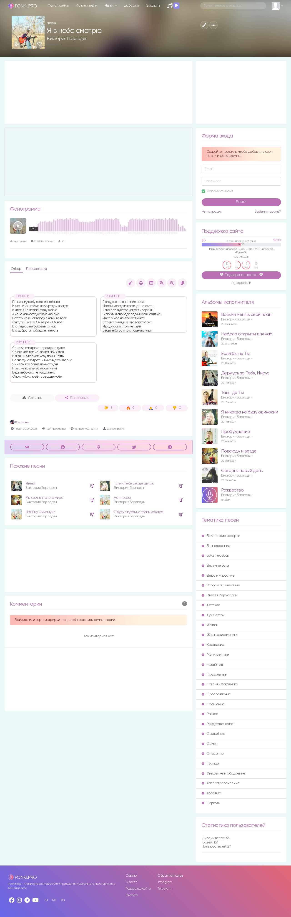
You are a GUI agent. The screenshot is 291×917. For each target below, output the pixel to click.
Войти (241, 202)
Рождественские (217, 724)
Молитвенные (215, 654)
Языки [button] (109, 5)
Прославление (216, 694)
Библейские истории (221, 536)
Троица (210, 763)
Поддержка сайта (138, 888)
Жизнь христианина (220, 635)
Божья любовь (215, 555)
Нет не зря (122, 497)
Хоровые (211, 793)
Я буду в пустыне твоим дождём (138, 512)
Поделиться (77, 398)
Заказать (153, 5)
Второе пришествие (221, 585)
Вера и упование (218, 575)
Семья (209, 743)
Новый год (212, 664)
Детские (211, 605)
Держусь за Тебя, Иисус (245, 373)
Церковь (211, 803)
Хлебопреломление (221, 783)
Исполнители (86, 5)
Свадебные (213, 733)
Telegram (164, 888)
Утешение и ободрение (223, 773)
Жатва (209, 625)
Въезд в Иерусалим (219, 595)
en (63, 900)
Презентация (36, 268)
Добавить (131, 5)
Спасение (213, 753)
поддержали (241, 283)
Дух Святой (213, 615)
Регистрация (212, 211)
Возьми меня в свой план (246, 314)
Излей (30, 483)
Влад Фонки (20, 422)
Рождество (232, 490)
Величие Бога (215, 565)
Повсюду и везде (239, 451)
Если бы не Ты (235, 353)
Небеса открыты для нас (246, 334)
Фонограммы (58, 5)
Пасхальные (214, 674)
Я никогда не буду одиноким (249, 412)
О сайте (131, 882)
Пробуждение (235, 431)
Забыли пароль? (268, 211)
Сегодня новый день (242, 470)
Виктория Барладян (67, 38)
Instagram (165, 882)
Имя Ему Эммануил (40, 512)
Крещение (213, 645)
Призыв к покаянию (219, 684)
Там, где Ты (232, 392)
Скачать (32, 398)
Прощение (213, 704)
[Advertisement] (99, 92)
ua (54, 900)
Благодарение (216, 546)
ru (46, 900)
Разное (210, 714)
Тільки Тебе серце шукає (134, 483)
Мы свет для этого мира (44, 497)
